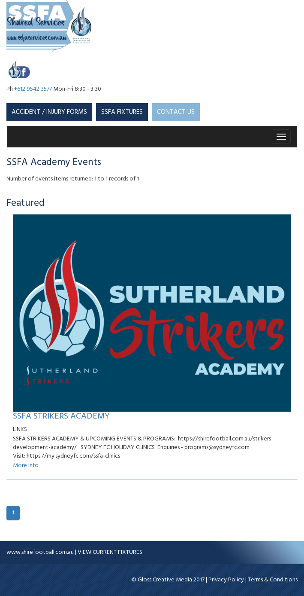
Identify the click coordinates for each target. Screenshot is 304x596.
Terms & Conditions (273, 580)
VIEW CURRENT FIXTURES (110, 552)
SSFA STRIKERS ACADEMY (61, 416)
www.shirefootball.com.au (40, 552)
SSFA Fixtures (122, 112)
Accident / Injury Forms (49, 112)
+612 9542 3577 (33, 89)
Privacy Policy (226, 580)
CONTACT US (176, 112)
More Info (26, 466)
